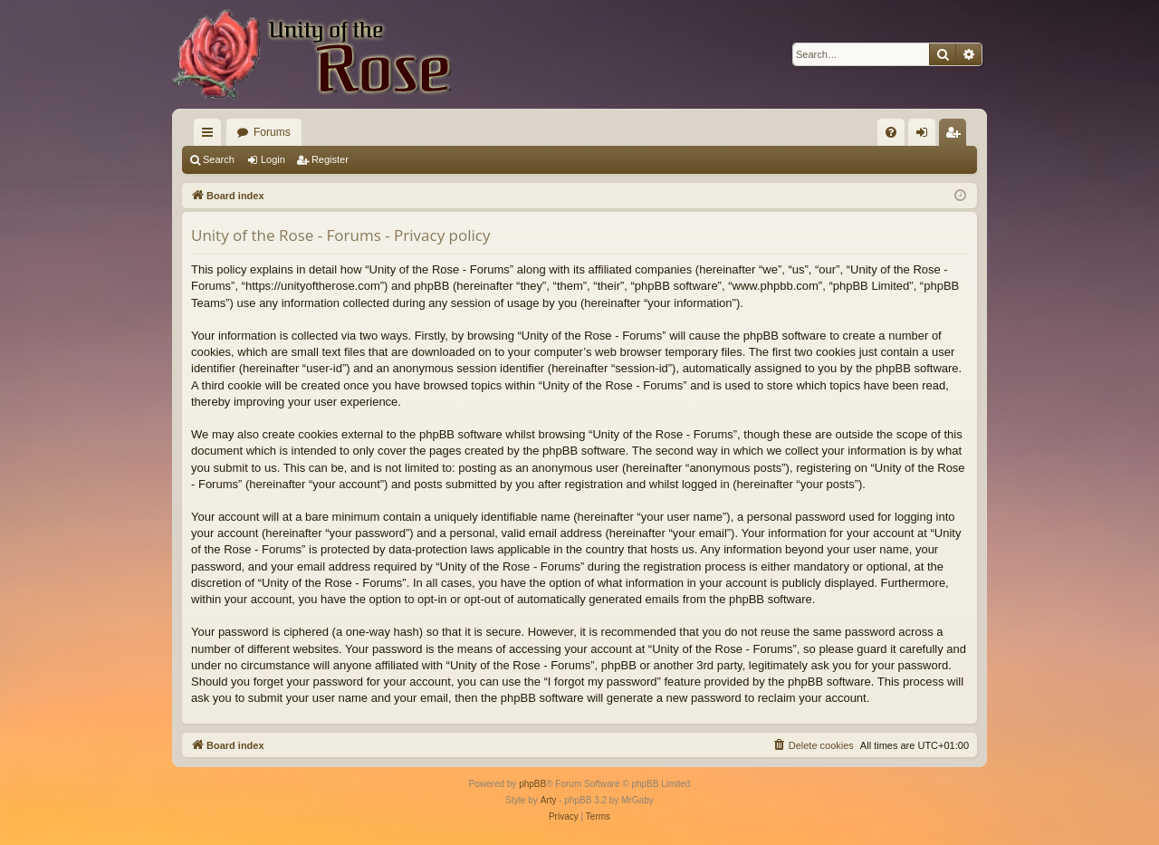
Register (330, 159)
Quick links (211, 136)
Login (273, 159)
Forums (272, 132)
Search (219, 159)
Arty (549, 800)
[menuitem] (891, 132)
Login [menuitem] (925, 136)
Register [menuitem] (956, 136)
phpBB (532, 784)
